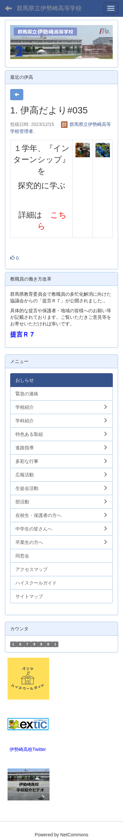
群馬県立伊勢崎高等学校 (49, 8)
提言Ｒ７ (22, 334)
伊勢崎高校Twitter (28, 749)
